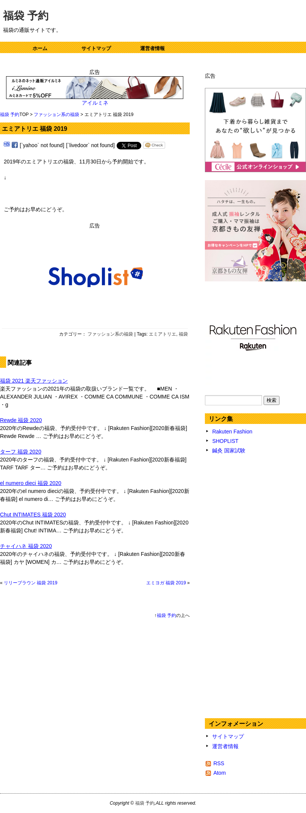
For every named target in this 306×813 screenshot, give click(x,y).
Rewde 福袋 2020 (21, 420)
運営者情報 (152, 48)
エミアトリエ (162, 334)
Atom (219, 773)
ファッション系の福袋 (56, 114)
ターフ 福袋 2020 (20, 452)
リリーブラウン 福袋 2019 (30, 582)
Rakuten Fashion (232, 431)
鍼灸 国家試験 (228, 450)
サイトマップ (96, 48)
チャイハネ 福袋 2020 (26, 546)
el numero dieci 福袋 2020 (30, 483)
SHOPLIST (225, 441)
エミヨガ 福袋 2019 (166, 582)
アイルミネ (94, 103)
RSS (218, 763)
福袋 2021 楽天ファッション (34, 381)
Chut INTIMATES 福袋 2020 (33, 515)
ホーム (40, 48)
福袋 (183, 334)
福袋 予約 (25, 16)
